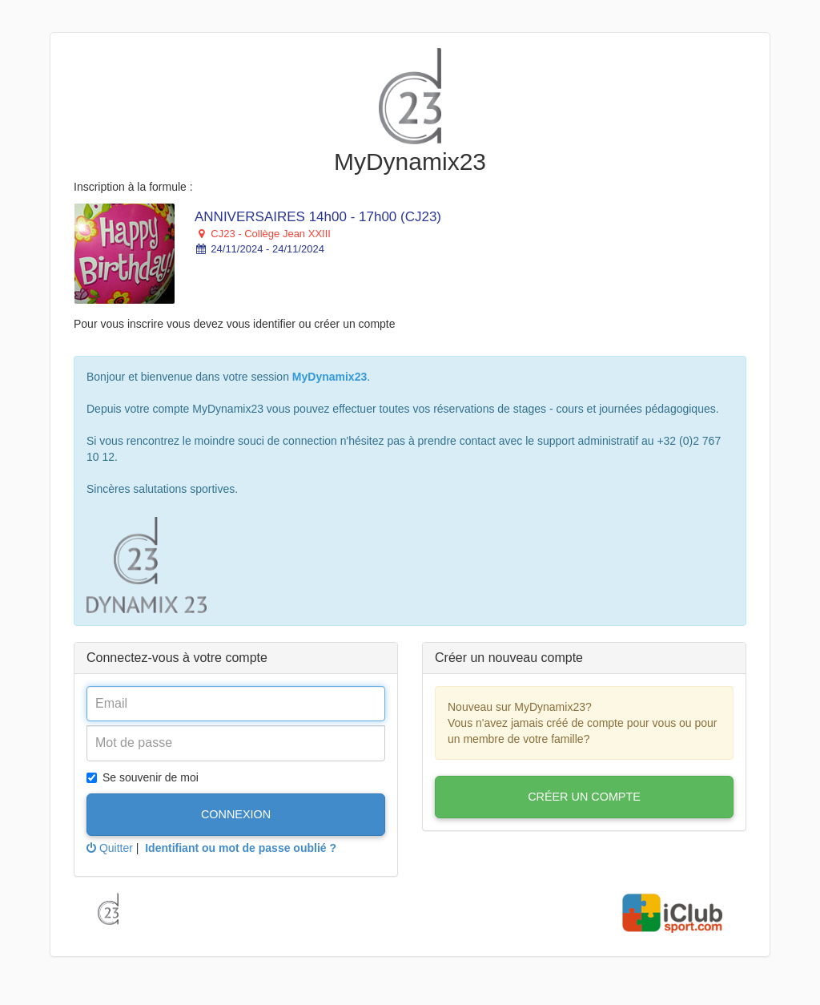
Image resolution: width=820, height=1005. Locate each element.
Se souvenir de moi (142, 777)
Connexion (236, 814)
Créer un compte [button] (584, 796)
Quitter (109, 848)
